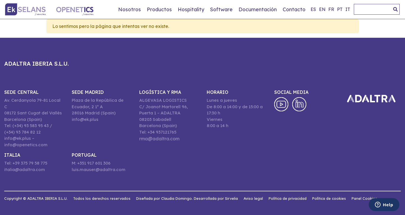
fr (331, 9)
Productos (159, 9)
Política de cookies (329, 198)
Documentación (257, 9)
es (313, 9)
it (347, 9)
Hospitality (191, 9)
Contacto (294, 9)
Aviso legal (253, 198)
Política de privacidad (288, 198)
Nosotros (129, 9)
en (322, 9)
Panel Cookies (364, 198)
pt (340, 9)
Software (221, 9)
